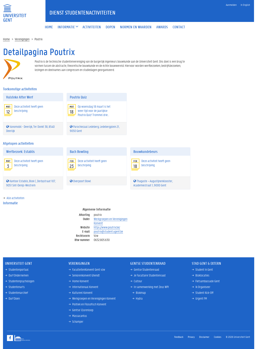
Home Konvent (80, 281)
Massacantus (79, 316)
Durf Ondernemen (19, 275)
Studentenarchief (18, 292)
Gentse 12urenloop (82, 310)
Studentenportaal (19, 269)
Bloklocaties (202, 275)
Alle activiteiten (15, 198)
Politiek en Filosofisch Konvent (89, 304)
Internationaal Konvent (85, 287)
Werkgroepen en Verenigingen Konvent (110, 221)
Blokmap (141, 292)
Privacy (191, 336)
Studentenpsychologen (21, 281)
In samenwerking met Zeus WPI (151, 287)
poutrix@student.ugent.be (108, 231)
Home (6, 39)
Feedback (178, 336)
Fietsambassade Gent (207, 281)
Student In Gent (204, 269)
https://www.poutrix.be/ (107, 227)
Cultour (138, 281)
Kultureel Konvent (82, 292)
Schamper (77, 321)
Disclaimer (204, 336)
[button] (66, 27)
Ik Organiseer (202, 287)
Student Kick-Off (204, 292)
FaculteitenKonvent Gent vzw (88, 269)
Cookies (217, 336)
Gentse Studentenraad (146, 269)
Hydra (139, 298)
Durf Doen (14, 298)
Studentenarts (17, 287)
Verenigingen (22, 39)
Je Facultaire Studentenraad (149, 275)
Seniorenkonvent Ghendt (86, 275)
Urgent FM (201, 298)
